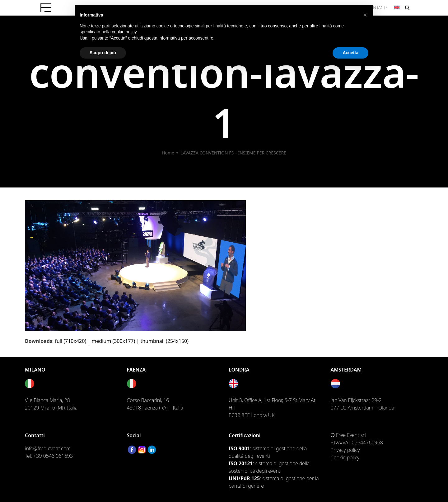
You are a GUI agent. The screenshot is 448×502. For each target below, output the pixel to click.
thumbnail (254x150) (164, 341)
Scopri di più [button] (103, 52)
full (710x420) (70, 341)
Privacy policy (345, 450)
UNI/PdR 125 (244, 478)
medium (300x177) (113, 341)
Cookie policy (345, 457)
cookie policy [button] (124, 31)
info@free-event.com (48, 448)
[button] (365, 15)
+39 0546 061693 (53, 455)
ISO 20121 (241, 463)
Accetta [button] (350, 52)
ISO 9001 (239, 448)
